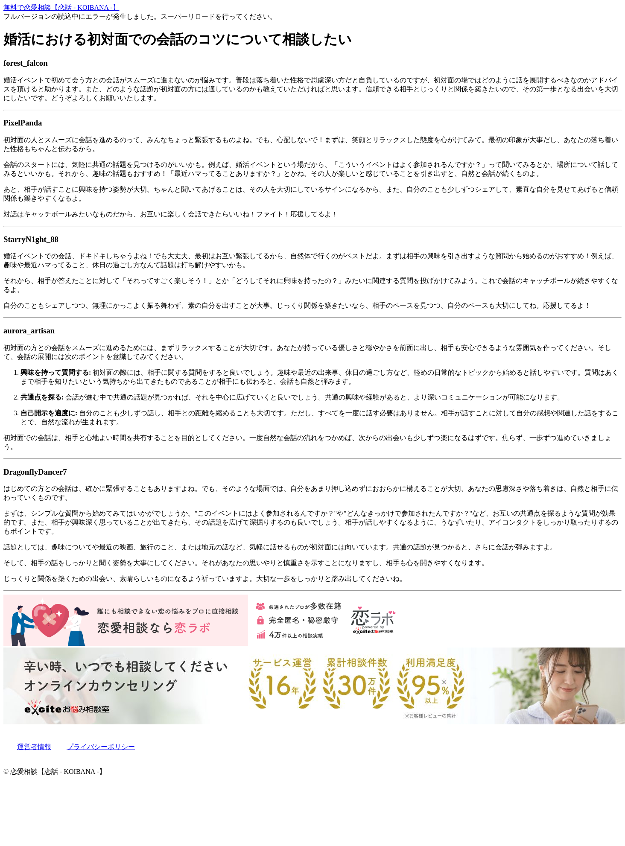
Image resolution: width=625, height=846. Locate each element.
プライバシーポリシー (101, 746)
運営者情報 (34, 746)
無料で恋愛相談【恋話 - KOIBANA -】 (61, 7)
